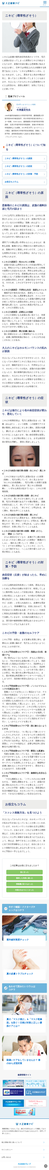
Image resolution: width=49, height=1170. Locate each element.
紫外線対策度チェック (18, 939)
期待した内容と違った (24, 878)
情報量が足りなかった (24, 884)
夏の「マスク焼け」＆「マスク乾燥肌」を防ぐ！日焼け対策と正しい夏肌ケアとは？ (24, 1022)
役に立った (24, 872)
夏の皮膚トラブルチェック (20, 973)
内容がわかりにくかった (24, 890)
